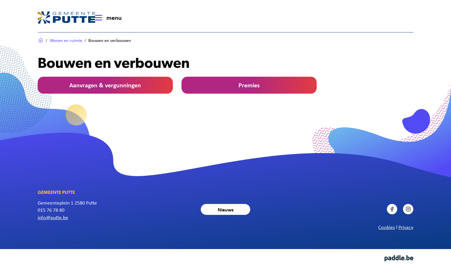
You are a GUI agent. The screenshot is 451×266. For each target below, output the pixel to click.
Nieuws (226, 209)
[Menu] (110, 17)
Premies (249, 85)
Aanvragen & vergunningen (105, 85)
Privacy (405, 226)
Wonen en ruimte (66, 40)
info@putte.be (53, 217)
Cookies (386, 226)
